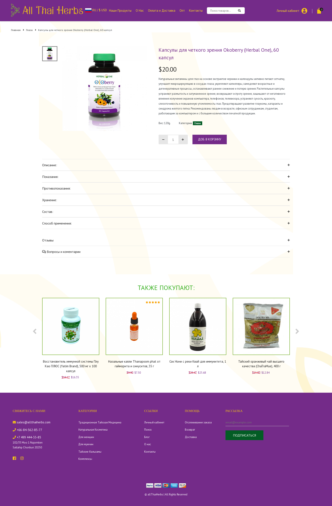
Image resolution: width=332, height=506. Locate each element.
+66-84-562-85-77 (27, 430)
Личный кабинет (288, 10)
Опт (182, 10)
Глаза (31, 30)
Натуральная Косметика (93, 429)
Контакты (196, 10)
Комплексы (85, 459)
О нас (147, 444)
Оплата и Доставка (161, 10)
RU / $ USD (96, 10)
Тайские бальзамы (89, 451)
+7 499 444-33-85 (27, 437)
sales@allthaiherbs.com (31, 422)
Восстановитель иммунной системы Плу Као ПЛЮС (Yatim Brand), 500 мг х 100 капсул (71, 366)
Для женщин (86, 437)
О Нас (140, 10)
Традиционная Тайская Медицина (99, 422)
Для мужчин (85, 444)
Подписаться (244, 435)
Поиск (148, 429)
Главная (17, 30)
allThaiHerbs (155, 494)
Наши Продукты (120, 10)
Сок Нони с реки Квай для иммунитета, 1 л (197, 363)
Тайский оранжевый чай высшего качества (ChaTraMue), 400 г (261, 363)
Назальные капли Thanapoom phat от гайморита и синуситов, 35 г (134, 363)
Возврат (190, 429)
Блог (147, 437)
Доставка (191, 437)
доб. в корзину (209, 139)
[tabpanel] (104, 88)
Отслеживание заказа (198, 422)
